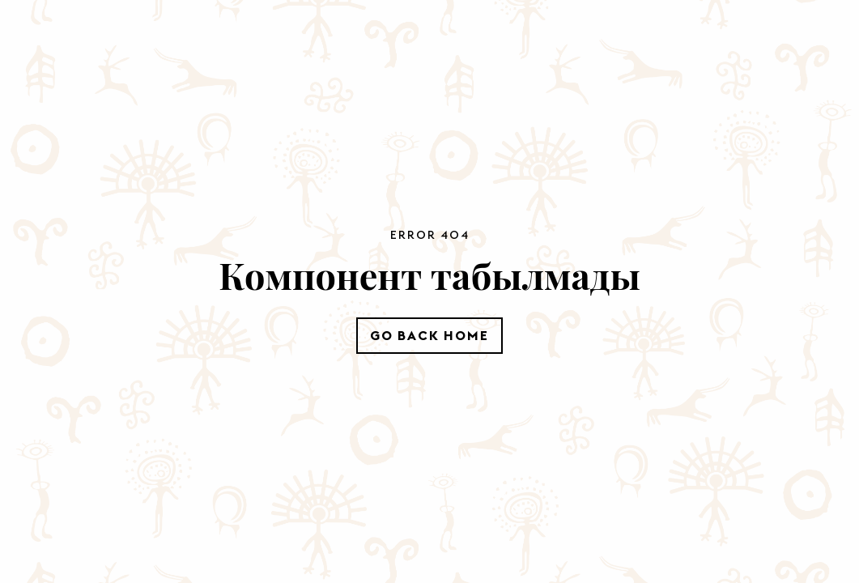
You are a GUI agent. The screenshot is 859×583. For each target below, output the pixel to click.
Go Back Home (429, 335)
